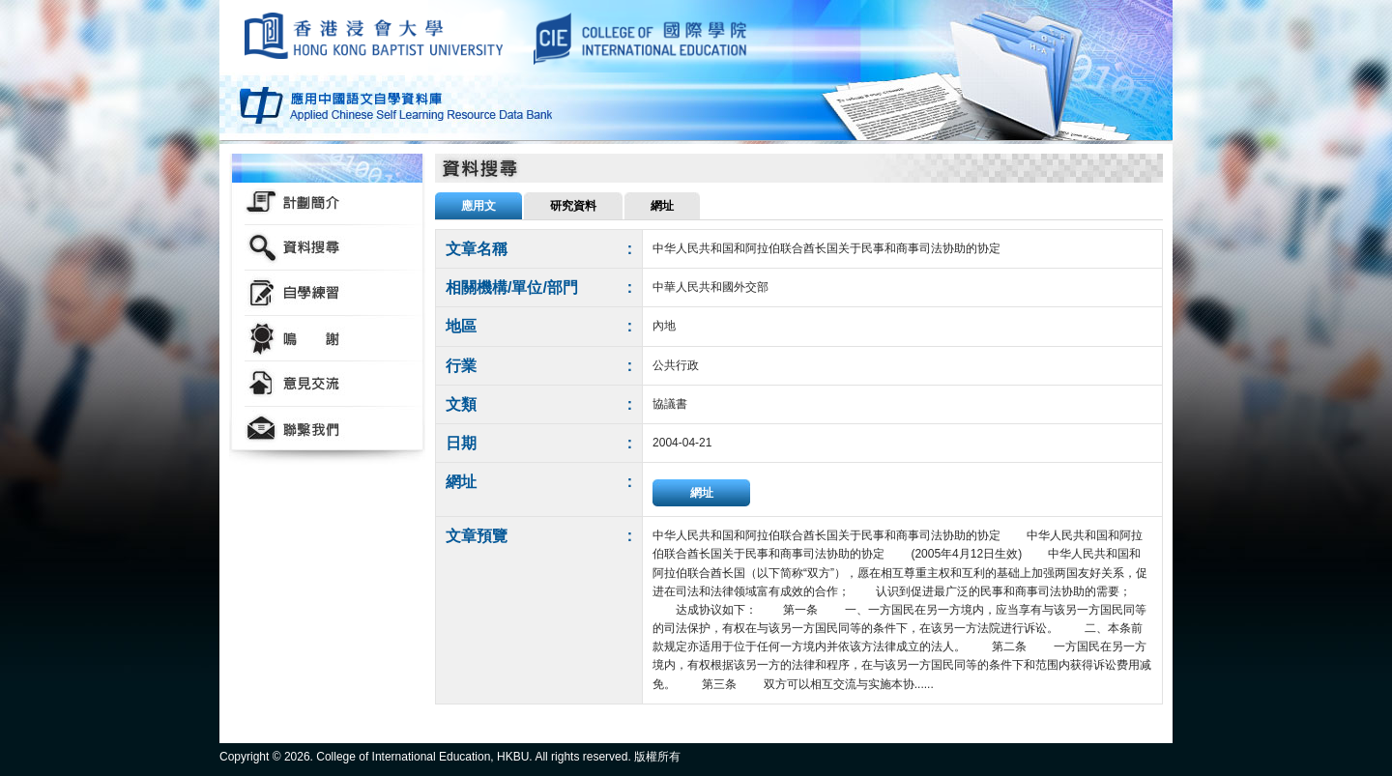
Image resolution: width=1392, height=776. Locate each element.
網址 (701, 493)
